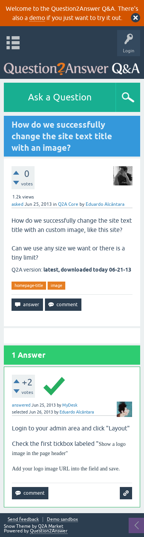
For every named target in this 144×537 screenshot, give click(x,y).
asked (17, 204)
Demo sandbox (62, 519)
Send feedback (23, 519)
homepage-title (29, 285)
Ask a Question (60, 97)
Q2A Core (68, 204)
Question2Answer (49, 531)
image (56, 285)
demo (37, 17)
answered (21, 405)
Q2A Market (50, 526)
